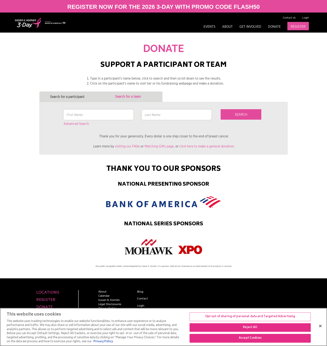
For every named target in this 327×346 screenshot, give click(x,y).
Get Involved (250, 26)
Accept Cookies (250, 338)
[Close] (320, 326)
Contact (142, 299)
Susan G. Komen (109, 300)
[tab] (70, 96)
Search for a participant (67, 97)
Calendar (104, 296)
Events (209, 26)
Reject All (250, 327)
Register (298, 26)
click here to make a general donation (206, 146)
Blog (140, 292)
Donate (274, 26)
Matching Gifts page (159, 146)
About (227, 26)
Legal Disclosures (109, 305)
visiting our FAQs (127, 146)
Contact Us (289, 17)
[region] (163, 327)
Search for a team (128, 96)
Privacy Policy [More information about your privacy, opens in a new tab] (103, 341)
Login (305, 17)
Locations (47, 293)
